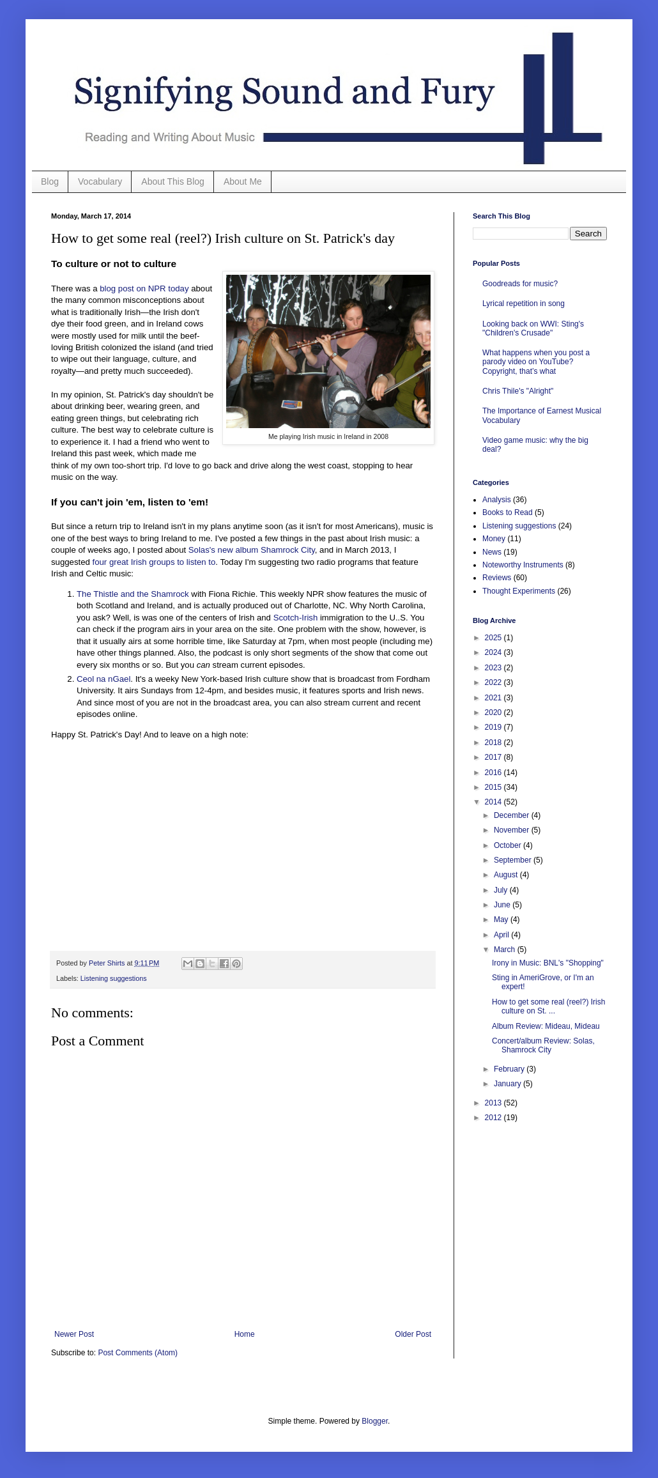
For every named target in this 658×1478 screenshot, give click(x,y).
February (510, 1069)
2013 (494, 1102)
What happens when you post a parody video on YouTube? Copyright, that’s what (536, 362)
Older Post (413, 1334)
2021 (494, 697)
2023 (494, 667)
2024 (494, 652)
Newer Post (74, 1334)
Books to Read (507, 512)
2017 (494, 757)
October (508, 845)
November (513, 830)
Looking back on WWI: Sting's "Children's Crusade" (533, 328)
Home (244, 1334)
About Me (243, 181)
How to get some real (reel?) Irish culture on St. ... (548, 1006)
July (502, 890)
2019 (494, 727)
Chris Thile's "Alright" (517, 391)
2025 (494, 637)
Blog (50, 181)
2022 (494, 682)
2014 (494, 801)
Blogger (375, 1421)
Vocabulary (100, 181)
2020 (494, 712)
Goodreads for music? (520, 283)
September (513, 860)
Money (493, 538)
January (508, 1083)
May (502, 919)
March (505, 949)
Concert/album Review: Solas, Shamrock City (543, 1045)
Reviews (496, 577)
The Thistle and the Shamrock (133, 594)
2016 (494, 772)
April (502, 934)
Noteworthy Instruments (522, 564)
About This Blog (172, 181)
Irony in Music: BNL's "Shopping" (548, 962)
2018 (494, 742)
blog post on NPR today (144, 288)
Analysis (496, 499)
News (491, 552)
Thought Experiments (518, 591)
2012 (494, 1117)
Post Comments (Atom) (138, 1352)
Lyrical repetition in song (523, 303)
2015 (494, 787)
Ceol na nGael (103, 679)
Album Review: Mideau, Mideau (546, 1026)
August (507, 874)
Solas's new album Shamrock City (251, 550)
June (503, 904)
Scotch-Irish (295, 617)
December (513, 815)
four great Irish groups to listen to (154, 562)
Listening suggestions (113, 978)
